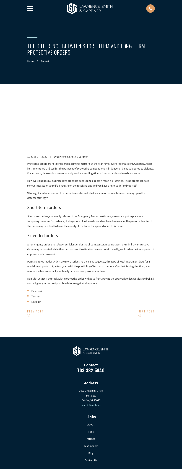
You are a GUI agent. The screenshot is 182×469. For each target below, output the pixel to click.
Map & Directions (91, 352)
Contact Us (91, 407)
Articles (91, 385)
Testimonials (91, 392)
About (90, 371)
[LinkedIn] (95, 426)
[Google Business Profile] (102, 426)
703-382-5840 (91, 316)
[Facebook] (80, 426)
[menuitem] (31, 462)
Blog (91, 400)
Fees (91, 378)
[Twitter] (87, 426)
